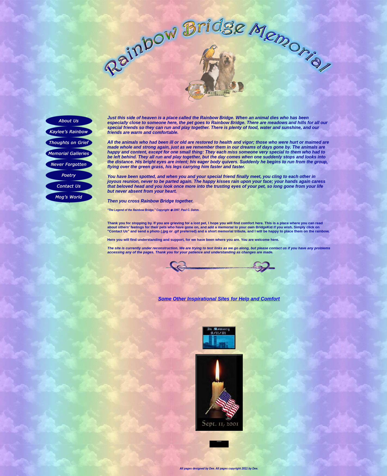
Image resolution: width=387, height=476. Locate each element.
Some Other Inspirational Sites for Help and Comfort (219, 299)
